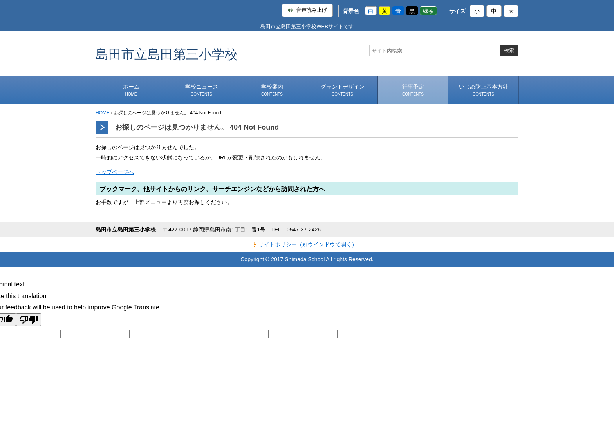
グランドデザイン (343, 89)
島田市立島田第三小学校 (167, 54)
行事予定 (413, 89)
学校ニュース (201, 89)
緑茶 (428, 11)
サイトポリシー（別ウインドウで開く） (307, 244)
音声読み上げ (307, 10)
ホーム (131, 89)
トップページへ (115, 172)
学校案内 (272, 89)
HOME (103, 113)
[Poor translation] (28, 319)
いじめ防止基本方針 (483, 89)
